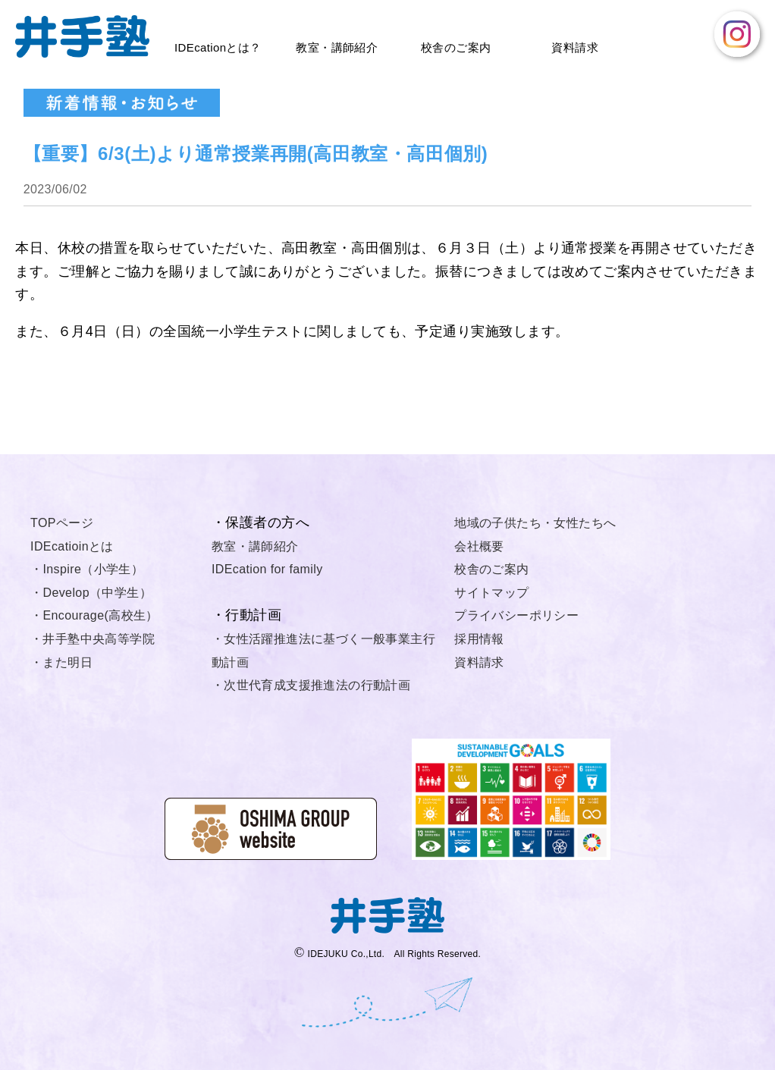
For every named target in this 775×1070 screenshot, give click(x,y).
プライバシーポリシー (516, 615)
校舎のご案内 (456, 47)
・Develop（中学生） (91, 592)
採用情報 (479, 638)
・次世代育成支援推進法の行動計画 (311, 685)
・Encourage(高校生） (94, 615)
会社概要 (479, 546)
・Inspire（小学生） (86, 569)
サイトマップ (491, 592)
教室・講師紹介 (337, 47)
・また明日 (61, 662)
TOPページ (61, 522)
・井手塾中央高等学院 (92, 638)
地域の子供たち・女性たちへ (535, 522)
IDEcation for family (267, 569)
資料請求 (574, 47)
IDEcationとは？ (218, 47)
